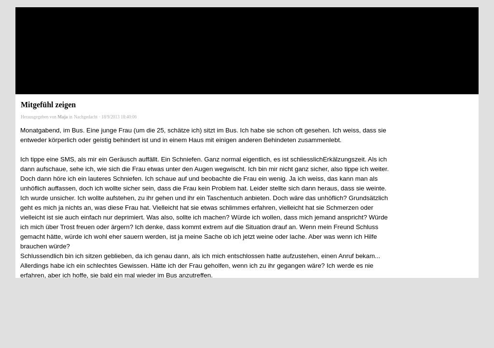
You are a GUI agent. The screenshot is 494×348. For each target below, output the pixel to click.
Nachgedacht (85, 117)
